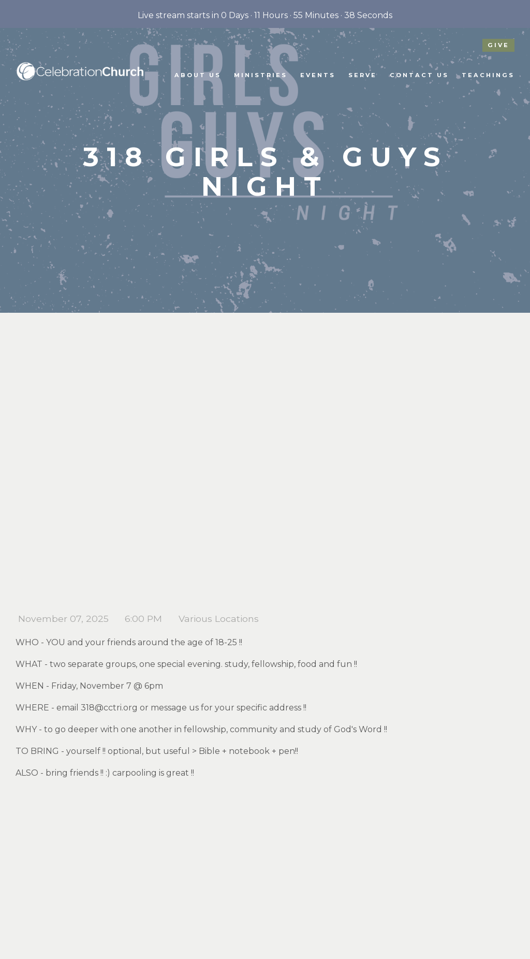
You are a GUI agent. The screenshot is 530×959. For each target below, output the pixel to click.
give (498, 45)
